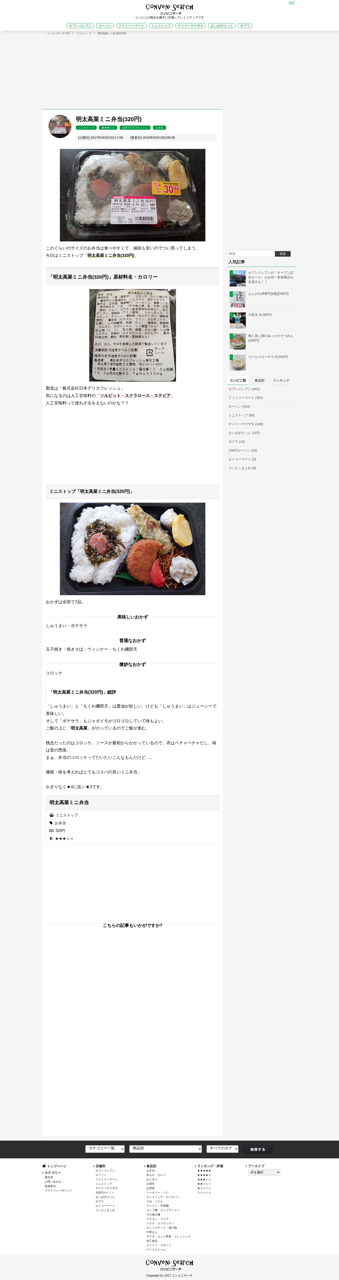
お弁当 (159, 127)
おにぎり (151, 1179)
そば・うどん (154, 1201)
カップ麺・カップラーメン (163, 1210)
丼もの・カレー (156, 1175)
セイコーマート (105, 1205)
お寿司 (150, 1183)
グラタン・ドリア (157, 1219)
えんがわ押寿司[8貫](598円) (259, 293)
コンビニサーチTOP (58, 33)
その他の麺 (153, 1214)
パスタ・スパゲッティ (160, 1223)
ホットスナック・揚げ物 (161, 1227)
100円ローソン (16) (242, 450)
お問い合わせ (53, 1181)
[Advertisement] (169, 69)
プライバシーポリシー (58, 1190)
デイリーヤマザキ (190, 26)
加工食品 (151, 1241)
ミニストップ (161, 26)
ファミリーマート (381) (245, 398)
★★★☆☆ (108, 127)
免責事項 (50, 1186)
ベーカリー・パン (157, 1192)
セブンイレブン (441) (244, 389)
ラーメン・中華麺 (157, 1205)
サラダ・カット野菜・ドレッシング (168, 1236)
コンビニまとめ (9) (242, 468)
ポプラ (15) (236, 441)
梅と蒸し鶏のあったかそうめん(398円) (261, 338)
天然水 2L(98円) (251, 314)
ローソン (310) (239, 406)
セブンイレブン (80, 26)
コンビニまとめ (105, 1210)
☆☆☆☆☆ (204, 1192)
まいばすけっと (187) (244, 433)
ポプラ (245, 26)
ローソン (105, 26)
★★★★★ (204, 1170)
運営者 (49, 1177)
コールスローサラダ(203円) (259, 356)
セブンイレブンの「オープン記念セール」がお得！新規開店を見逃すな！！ (261, 277)
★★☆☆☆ (204, 1183)
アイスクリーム (156, 1249)
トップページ (56, 1166)
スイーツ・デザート (158, 1245)
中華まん (151, 1232)
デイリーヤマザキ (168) (245, 424)
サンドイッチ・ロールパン (163, 1197)
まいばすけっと (221, 26)
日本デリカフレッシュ (135, 127)
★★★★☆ (204, 1175)
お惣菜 (150, 1188)
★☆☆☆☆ (204, 1188)
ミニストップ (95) (241, 415)
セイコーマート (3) (242, 459)
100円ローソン (105, 1192)
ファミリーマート (131, 26)
